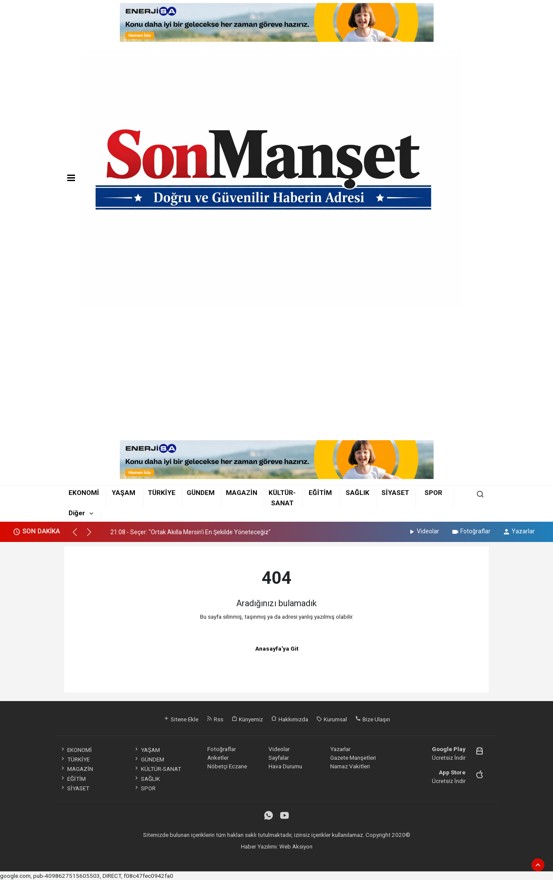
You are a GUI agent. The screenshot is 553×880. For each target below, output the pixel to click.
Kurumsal (331, 719)
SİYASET (395, 493)
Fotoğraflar (471, 531)
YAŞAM (123, 493)
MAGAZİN (241, 493)
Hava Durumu (285, 766)
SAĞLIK (357, 493)
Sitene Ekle (180, 719)
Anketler (217, 757)
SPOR (433, 493)
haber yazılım (311, 855)
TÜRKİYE (161, 493)
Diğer (77, 513)
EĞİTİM (320, 493)
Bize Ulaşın (372, 719)
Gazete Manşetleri (353, 757)
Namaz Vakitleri (350, 766)
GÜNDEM (201, 493)
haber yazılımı (211, 855)
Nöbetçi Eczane (227, 766)
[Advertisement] (276, 375)
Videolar (423, 531)
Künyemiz (247, 719)
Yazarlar (519, 531)
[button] (78, 535)
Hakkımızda (289, 719)
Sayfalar (279, 757)
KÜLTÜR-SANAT (157, 768)
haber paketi (245, 855)
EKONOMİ (84, 493)
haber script (344, 855)
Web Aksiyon (295, 846)
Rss (214, 719)
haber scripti (278, 855)
